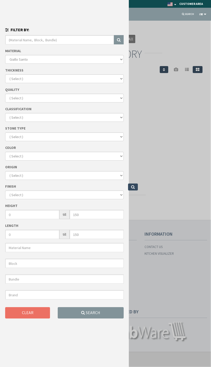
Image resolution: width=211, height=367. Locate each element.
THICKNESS (14, 70)
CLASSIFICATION (18, 109)
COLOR (10, 147)
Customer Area (191, 4)
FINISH (10, 186)
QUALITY (12, 89)
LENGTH (11, 225)
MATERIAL (13, 51)
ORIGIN (11, 167)
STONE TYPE (15, 128)
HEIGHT (11, 205)
